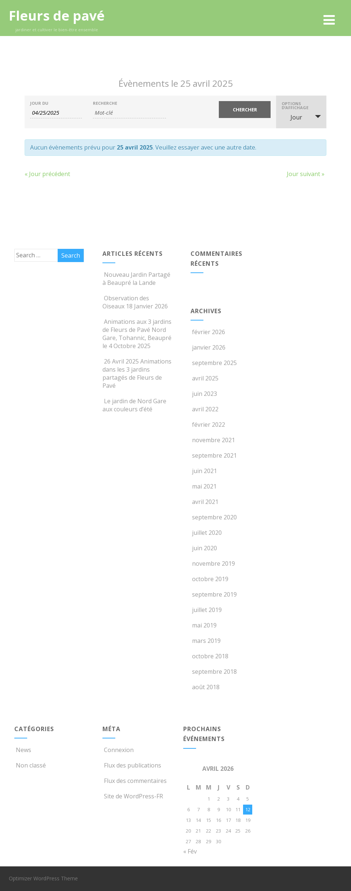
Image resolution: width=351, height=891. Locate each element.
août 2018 (206, 687)
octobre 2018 (210, 656)
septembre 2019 (214, 594)
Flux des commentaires (134, 781)
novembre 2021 (213, 440)
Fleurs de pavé (57, 16)
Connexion (118, 750)
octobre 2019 (210, 579)
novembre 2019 (213, 563)
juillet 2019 (207, 610)
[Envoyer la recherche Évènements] (245, 109)
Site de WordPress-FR (132, 796)
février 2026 (208, 332)
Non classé (30, 765)
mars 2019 (206, 641)
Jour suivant (306, 174)
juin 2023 (204, 394)
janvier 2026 (208, 347)
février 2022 (208, 425)
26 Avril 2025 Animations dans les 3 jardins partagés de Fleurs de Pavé (136, 373)
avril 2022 (205, 409)
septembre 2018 (214, 672)
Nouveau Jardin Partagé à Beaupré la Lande (136, 279)
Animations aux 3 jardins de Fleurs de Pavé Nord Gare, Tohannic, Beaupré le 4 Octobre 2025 (136, 334)
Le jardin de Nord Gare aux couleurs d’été (134, 405)
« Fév (190, 851)
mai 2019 (204, 625)
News (22, 750)
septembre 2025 (214, 363)
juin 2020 (204, 548)
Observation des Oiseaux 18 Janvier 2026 (135, 302)
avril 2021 (205, 502)
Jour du (39, 103)
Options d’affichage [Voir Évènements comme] (295, 105)
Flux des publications (131, 765)
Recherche (105, 103)
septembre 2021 (214, 455)
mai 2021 (204, 486)
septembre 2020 (214, 517)
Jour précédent (47, 174)
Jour (292, 117)
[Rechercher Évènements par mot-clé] (129, 112)
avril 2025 (205, 378)
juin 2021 (204, 471)
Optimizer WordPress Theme (43, 878)
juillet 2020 (207, 533)
